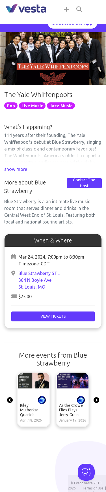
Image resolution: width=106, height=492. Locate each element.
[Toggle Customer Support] (86, 472)
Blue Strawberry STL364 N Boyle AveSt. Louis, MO (39, 280)
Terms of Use (93, 488)
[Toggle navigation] (94, 9)
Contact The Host (84, 183)
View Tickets (53, 316)
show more (15, 169)
